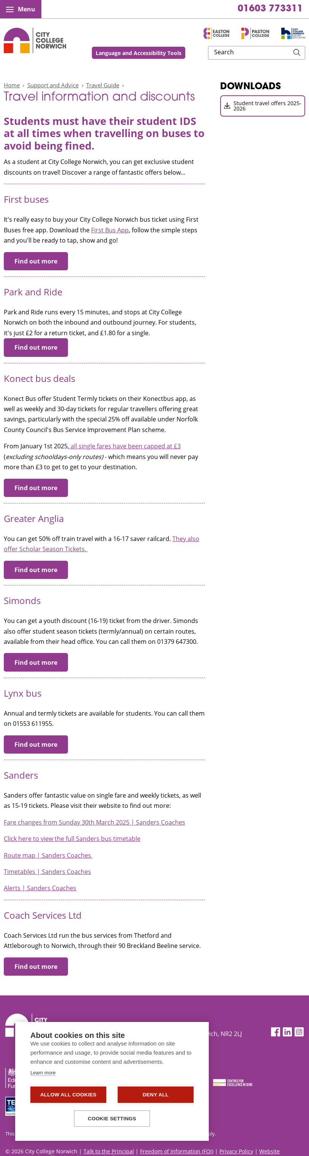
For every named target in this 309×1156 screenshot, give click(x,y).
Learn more (42, 1073)
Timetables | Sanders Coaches (47, 871)
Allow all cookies (68, 1095)
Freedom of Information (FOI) (176, 1151)
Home (12, 85)
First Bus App (110, 230)
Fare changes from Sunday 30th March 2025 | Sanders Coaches (94, 822)
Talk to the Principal (109, 1151)
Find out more (35, 261)
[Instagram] (299, 1032)
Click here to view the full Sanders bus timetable (72, 838)
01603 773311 (270, 9)
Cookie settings (112, 1118)
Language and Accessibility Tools (189, 53)
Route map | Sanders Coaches (48, 855)
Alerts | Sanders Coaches (40, 888)
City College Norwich (35, 40)
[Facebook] (275, 1032)
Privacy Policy (236, 1151)
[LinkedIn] (287, 1032)
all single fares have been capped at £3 (125, 446)
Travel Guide (102, 85)
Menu (20, 9)
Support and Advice (53, 85)
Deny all (156, 1095)
